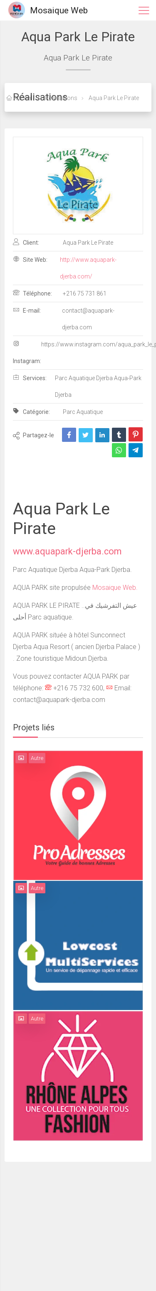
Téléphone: (32, 293)
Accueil (19, 98)
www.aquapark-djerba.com (67, 551)
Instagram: (27, 352)
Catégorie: (31, 411)
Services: (30, 377)
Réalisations (60, 98)
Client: (26, 242)
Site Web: (30, 259)
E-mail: (27, 310)
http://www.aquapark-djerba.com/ (88, 268)
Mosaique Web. (115, 588)
